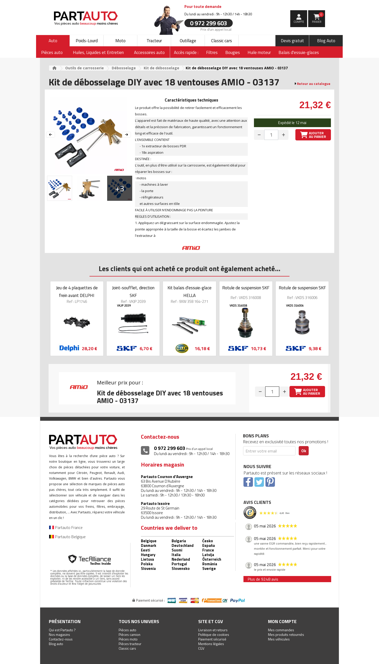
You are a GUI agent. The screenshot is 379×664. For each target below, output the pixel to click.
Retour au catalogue (313, 83)
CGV (201, 648)
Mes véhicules (279, 639)
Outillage (188, 40)
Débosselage (124, 67)
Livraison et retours (213, 630)
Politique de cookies (213, 634)
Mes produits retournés (286, 634)
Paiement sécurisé (212, 639)
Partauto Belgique (67, 537)
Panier (318, 18)
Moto (120, 40)
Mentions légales (211, 643)
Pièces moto (128, 639)
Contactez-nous (61, 639)
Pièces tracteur (130, 643)
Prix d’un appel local (215, 29)
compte (299, 22)
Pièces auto (127, 630)
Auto (53, 40)
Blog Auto (326, 40)
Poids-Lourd (87, 40)
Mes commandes (281, 630)
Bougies (232, 52)
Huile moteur (259, 52)
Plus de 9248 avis (263, 579)
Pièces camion (129, 634)
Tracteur (154, 40)
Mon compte (282, 621)
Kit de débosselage (161, 67)
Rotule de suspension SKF (245, 287)
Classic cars (221, 40)
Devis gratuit (292, 40)
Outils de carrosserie (84, 67)
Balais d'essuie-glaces (298, 52)
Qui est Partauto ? (62, 630)
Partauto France (66, 527)
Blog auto (56, 643)
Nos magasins (59, 634)
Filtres (212, 52)
